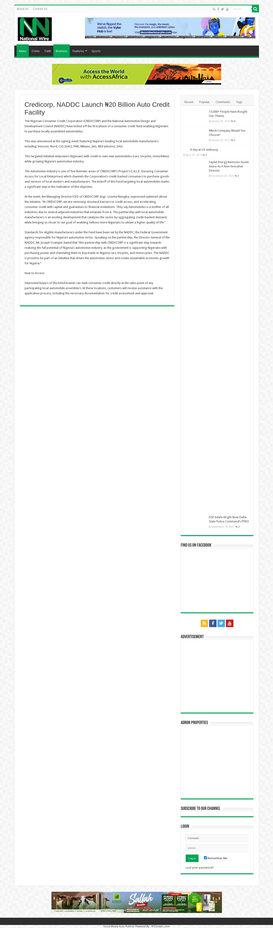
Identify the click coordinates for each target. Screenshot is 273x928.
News (22, 51)
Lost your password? (200, 867)
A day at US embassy (204, 149)
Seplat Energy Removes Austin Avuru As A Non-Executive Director (229, 166)
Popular (204, 102)
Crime (36, 51)
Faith (48, 51)
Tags (239, 102)
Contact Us (40, 9)
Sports (96, 51)
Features (78, 51)
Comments (223, 102)
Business (61, 51)
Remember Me (215, 858)
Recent (188, 102)
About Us (22, 9)
